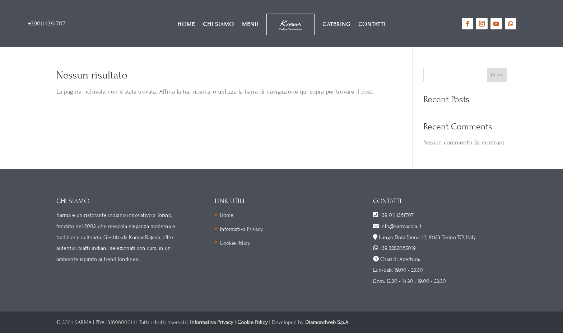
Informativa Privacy (241, 229)
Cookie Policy (235, 243)
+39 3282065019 (398, 248)
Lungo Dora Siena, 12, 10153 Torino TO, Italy (427, 237)
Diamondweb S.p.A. (327, 322)
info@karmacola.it (400, 226)
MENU (250, 24)
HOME (186, 24)
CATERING (336, 24)
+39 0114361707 (397, 215)
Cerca (497, 75)
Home (226, 215)
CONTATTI (372, 24)
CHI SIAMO (218, 24)
